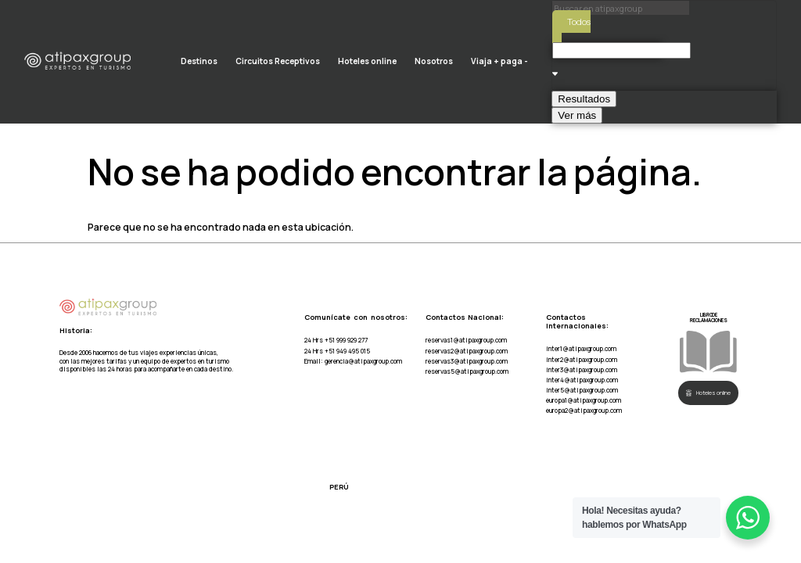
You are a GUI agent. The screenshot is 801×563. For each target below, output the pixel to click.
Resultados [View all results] (584, 99)
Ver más (577, 115)
